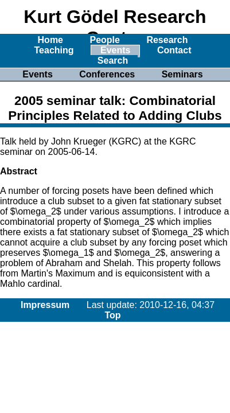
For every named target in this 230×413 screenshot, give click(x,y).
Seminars (182, 74)
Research (167, 40)
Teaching (54, 50)
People (104, 40)
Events (115, 50)
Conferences (107, 74)
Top (112, 315)
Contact (174, 50)
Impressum (45, 305)
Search (113, 60)
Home (50, 40)
